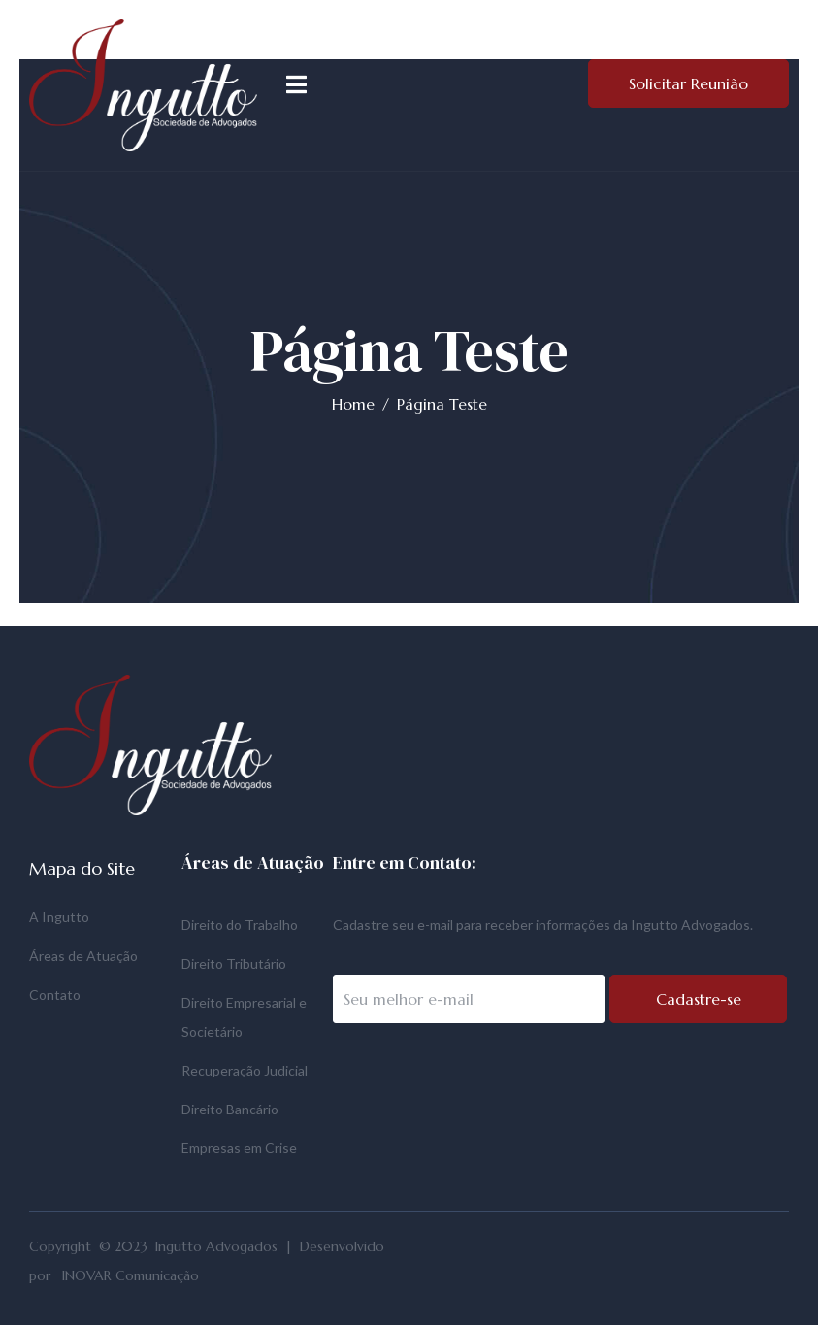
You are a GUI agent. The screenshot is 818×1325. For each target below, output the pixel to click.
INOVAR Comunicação (130, 1275)
